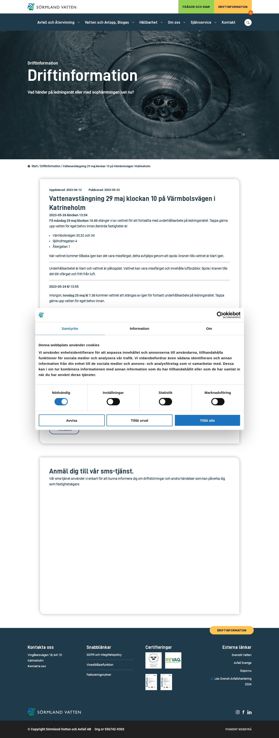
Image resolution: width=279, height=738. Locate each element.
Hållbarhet (148, 22)
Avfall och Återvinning (55, 22)
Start (35, 166)
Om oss (174, 22)
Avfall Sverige (242, 663)
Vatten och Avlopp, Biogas (107, 22)
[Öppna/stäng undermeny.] (78, 22)
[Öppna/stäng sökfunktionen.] (248, 22)
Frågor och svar (196, 6)
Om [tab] (209, 328)
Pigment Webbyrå (238, 729)
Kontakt (228, 22)
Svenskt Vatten (241, 655)
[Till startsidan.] (54, 6)
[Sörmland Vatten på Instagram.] (238, 713)
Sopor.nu (245, 671)
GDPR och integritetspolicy (104, 654)
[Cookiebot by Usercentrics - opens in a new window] (220, 315)
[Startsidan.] (29, 166)
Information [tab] (139, 328)
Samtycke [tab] (70, 328)
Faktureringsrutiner (99, 674)
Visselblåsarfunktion (100, 664)
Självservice (201, 22)
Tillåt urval (139, 420)
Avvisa (71, 420)
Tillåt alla (207, 420)
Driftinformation (235, 9)
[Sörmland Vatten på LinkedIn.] (249, 713)
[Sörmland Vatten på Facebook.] (243, 713)
